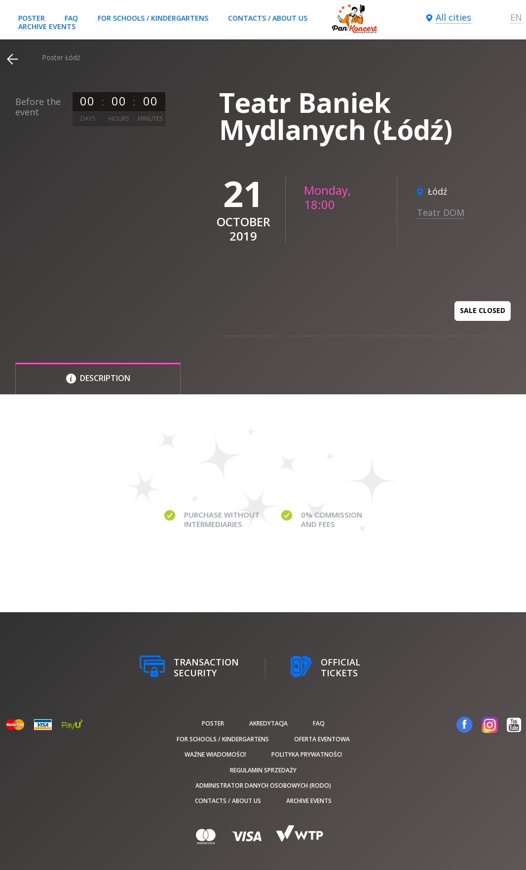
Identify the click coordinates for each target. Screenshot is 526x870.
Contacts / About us (267, 18)
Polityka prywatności (306, 754)
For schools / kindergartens (153, 18)
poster (31, 18)
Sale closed (482, 310)
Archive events (46, 26)
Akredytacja (268, 723)
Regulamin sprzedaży (263, 770)
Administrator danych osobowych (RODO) (263, 785)
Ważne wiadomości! (215, 754)
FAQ (71, 18)
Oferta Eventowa (322, 739)
